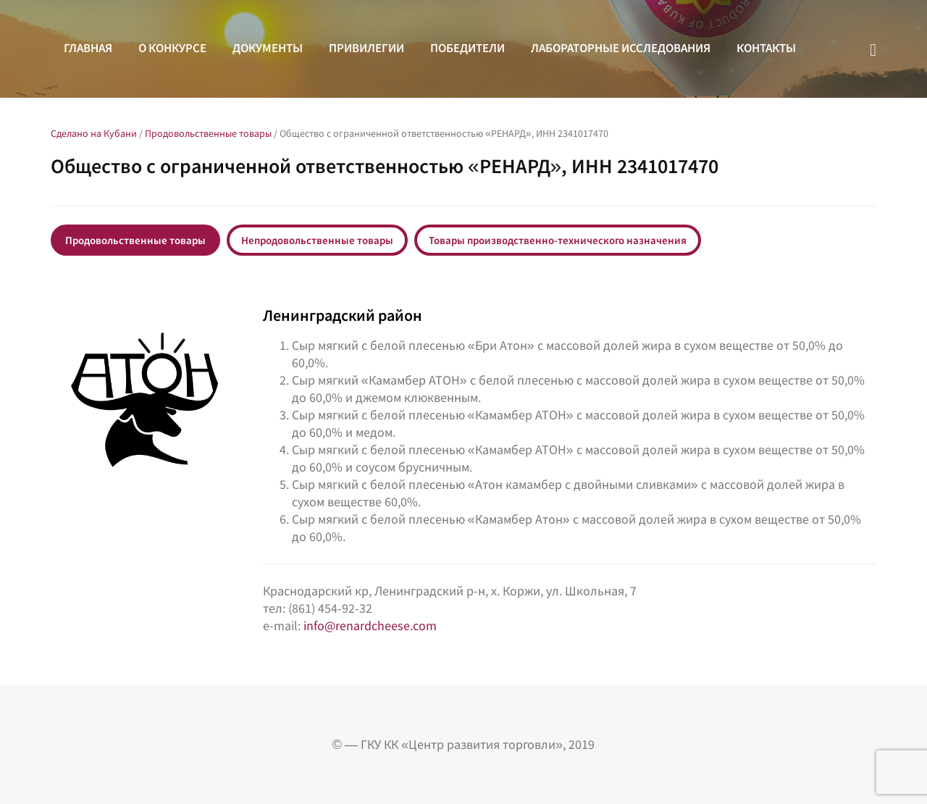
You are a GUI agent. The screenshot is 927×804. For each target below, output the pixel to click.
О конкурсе (172, 48)
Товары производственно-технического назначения (558, 240)
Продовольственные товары (135, 240)
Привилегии (366, 48)
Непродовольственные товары (317, 240)
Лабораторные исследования (620, 48)
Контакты (766, 48)
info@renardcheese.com (370, 625)
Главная (88, 48)
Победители (467, 48)
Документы (267, 48)
